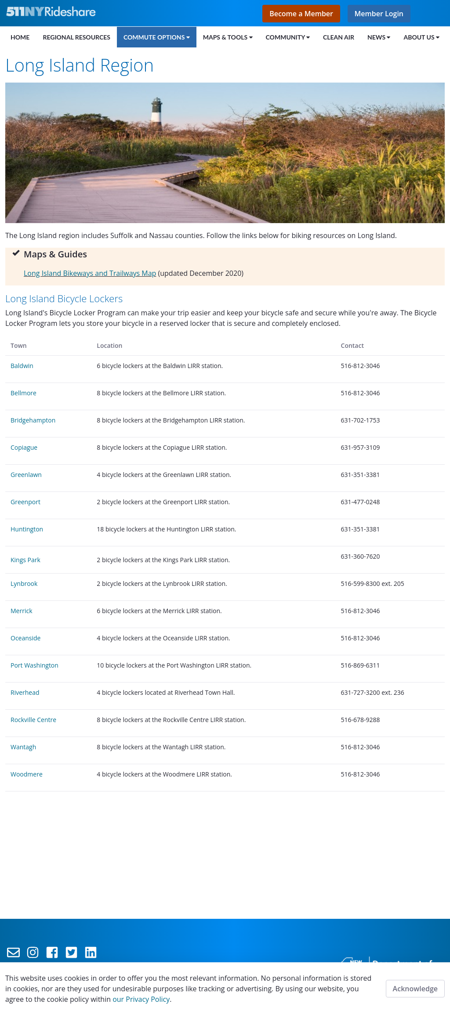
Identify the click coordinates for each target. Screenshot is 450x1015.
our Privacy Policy (141, 999)
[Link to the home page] (53, 11)
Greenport (25, 502)
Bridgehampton (33, 420)
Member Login (379, 13)
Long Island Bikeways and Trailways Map (90, 273)
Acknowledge (415, 988)
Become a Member (301, 13)
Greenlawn (26, 474)
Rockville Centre (33, 719)
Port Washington (34, 665)
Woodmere (27, 774)
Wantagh (23, 747)
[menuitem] (20, 37)
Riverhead (25, 692)
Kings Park (25, 560)
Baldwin (23, 365)
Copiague (25, 447)
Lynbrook (24, 583)
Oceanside (25, 638)
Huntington (27, 529)
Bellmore (23, 393)
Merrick (22, 611)
